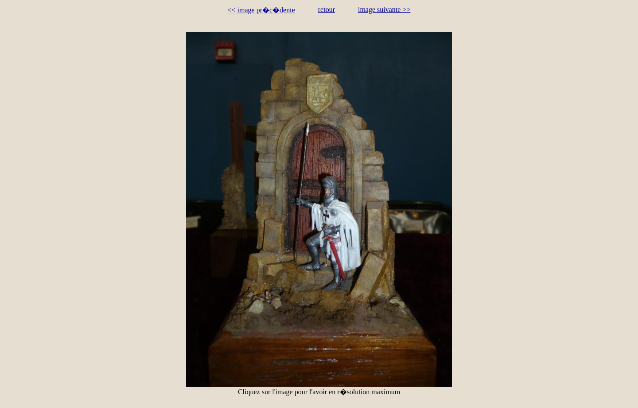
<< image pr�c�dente (261, 10)
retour (326, 9)
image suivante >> (384, 9)
